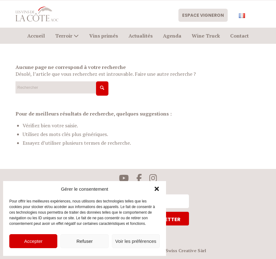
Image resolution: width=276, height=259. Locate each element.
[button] (157, 189)
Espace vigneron (202, 16)
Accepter (33, 241)
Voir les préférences (135, 241)
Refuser (85, 241)
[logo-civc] (37, 14)
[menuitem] (205, 16)
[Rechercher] (61, 87)
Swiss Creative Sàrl (185, 250)
